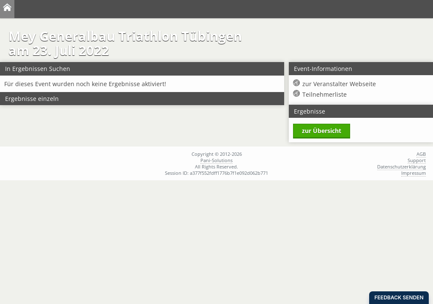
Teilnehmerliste (324, 94)
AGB (421, 154)
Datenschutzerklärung (401, 166)
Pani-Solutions (216, 160)
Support (417, 160)
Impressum (413, 173)
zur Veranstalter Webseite (339, 84)
